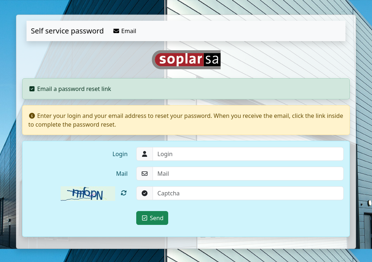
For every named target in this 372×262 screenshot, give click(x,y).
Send (152, 218)
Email (124, 31)
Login (120, 154)
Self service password (67, 31)
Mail (122, 174)
